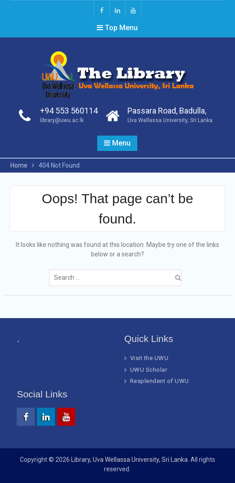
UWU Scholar (148, 369)
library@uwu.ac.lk (62, 120)
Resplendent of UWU (159, 381)
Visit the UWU (149, 358)
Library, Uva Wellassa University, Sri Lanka (129, 459)
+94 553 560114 (69, 110)
